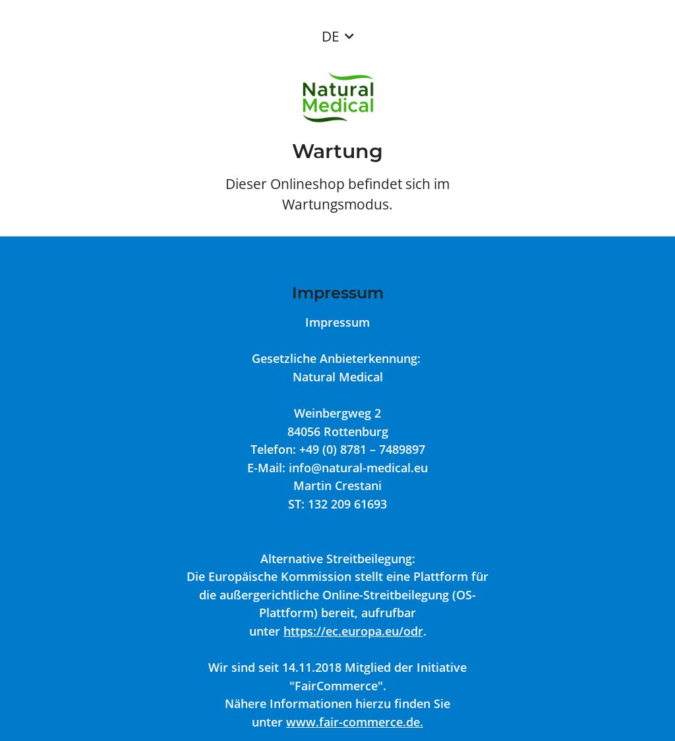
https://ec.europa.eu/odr (353, 630)
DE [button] (330, 36)
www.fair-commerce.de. (354, 721)
